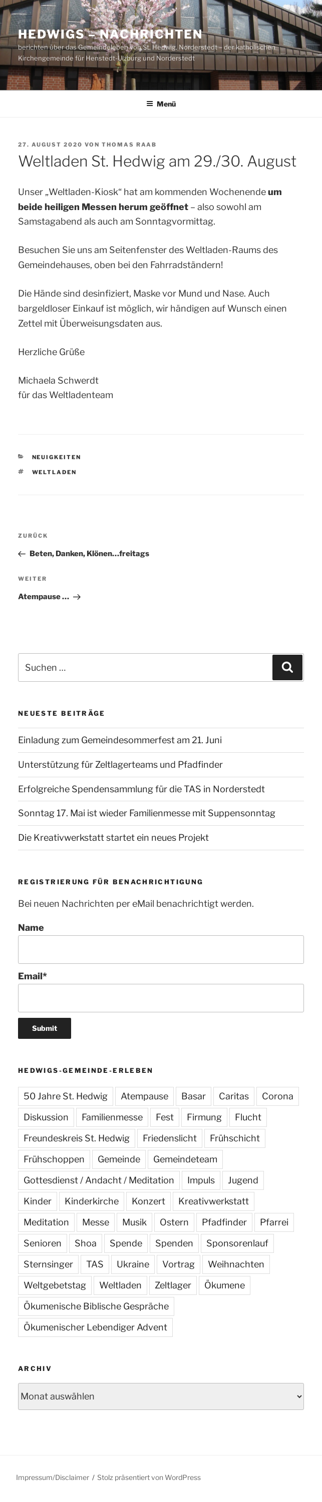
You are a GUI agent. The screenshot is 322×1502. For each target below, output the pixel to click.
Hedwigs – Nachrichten (110, 34)
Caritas (234, 1096)
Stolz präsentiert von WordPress (149, 1477)
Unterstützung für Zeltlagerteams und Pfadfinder (120, 764)
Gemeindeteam (185, 1159)
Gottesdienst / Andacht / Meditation (99, 1180)
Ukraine (133, 1264)
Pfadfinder (224, 1222)
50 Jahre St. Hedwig (66, 1096)
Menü (161, 104)
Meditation (46, 1222)
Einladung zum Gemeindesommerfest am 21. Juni (120, 740)
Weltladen (54, 472)
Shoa (86, 1243)
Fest (165, 1117)
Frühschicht (235, 1138)
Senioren (43, 1243)
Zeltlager (173, 1285)
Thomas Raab (129, 144)
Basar (193, 1096)
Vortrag (178, 1264)
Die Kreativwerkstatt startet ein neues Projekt (113, 837)
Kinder (38, 1201)
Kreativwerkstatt (213, 1201)
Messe (95, 1222)
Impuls (201, 1180)
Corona (277, 1096)
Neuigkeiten (57, 457)
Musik (134, 1222)
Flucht (248, 1117)
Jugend (243, 1180)
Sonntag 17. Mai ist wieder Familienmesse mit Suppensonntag (146, 813)
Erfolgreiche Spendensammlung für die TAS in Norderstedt (141, 789)
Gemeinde (119, 1159)
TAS (95, 1264)
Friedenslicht (170, 1138)
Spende (126, 1243)
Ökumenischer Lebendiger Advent (95, 1327)
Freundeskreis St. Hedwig (77, 1138)
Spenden (174, 1243)
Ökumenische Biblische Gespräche (96, 1306)
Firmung (204, 1117)
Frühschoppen (54, 1159)
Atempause (144, 1096)
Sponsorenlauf (237, 1243)
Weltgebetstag (55, 1285)
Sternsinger (48, 1264)
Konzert (148, 1201)
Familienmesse (112, 1117)
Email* (161, 991)
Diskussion (46, 1117)
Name (161, 943)
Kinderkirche (92, 1201)
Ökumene (224, 1285)
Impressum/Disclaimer (52, 1477)
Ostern (174, 1222)
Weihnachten (236, 1264)
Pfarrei (274, 1222)
